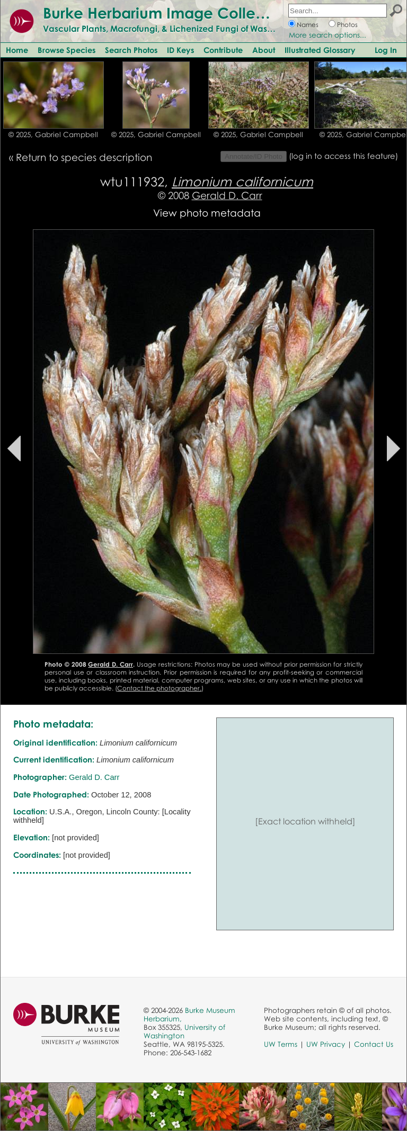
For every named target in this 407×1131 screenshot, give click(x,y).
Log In (386, 50)
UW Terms (280, 1044)
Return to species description (84, 157)
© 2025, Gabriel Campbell (53, 134)
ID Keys (180, 50)
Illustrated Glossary (320, 50)
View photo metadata (207, 213)
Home (17, 50)
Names (307, 25)
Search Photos (131, 50)
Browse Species (66, 50)
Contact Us (373, 1044)
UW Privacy (325, 1044)
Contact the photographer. (159, 688)
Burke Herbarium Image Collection (167, 13)
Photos (347, 25)
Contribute (223, 50)
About (263, 50)
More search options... (327, 35)
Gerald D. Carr (227, 195)
